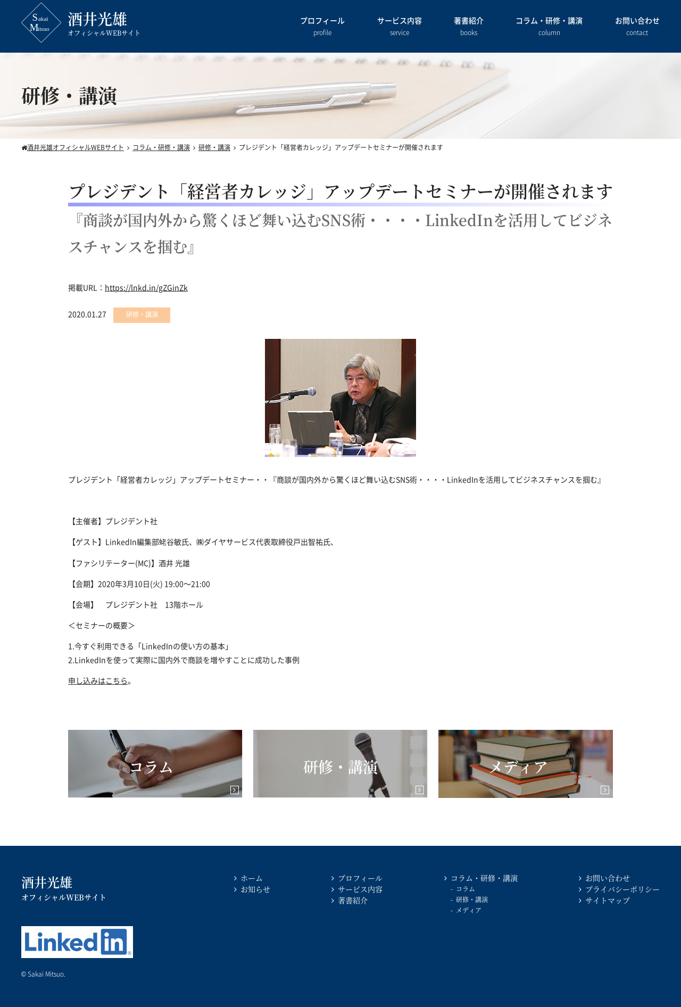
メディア (468, 909)
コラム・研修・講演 (549, 27)
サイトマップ (607, 900)
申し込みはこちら (98, 680)
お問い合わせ (637, 27)
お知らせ (255, 889)
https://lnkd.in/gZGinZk (146, 287)
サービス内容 (399, 27)
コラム (465, 888)
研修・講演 (472, 899)
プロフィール (322, 27)
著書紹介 (469, 27)
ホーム (251, 877)
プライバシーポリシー (622, 889)
